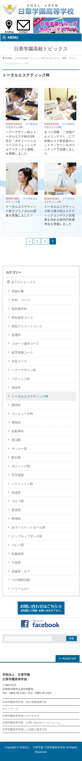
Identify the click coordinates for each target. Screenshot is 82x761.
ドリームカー (21, 588)
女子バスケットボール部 (28, 527)
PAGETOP (69, 658)
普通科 (16, 335)
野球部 (16, 518)
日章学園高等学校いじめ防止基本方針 (24, 729)
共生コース (19, 361)
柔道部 (16, 510)
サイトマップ (10, 708)
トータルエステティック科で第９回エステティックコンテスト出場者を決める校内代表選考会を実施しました (59, 215)
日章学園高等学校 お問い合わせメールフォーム (31, 722)
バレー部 (18, 545)
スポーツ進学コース (25, 343)
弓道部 (16, 562)
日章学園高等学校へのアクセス (20, 715)
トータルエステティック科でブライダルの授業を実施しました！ (21, 211)
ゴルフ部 (18, 501)
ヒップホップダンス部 (27, 536)
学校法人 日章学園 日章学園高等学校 (42, 747)
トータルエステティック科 (22, 126)
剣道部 (16, 492)
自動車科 (18, 431)
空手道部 (18, 475)
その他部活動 (21, 580)
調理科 (16, 405)
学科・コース (21, 300)
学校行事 (18, 291)
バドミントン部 (22, 484)
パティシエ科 (21, 378)
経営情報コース (22, 352)
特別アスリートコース (27, 326)
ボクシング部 (21, 466)
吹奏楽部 (18, 554)
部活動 (16, 440)
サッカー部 (19, 448)
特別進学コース (22, 317)
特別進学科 (19, 309)
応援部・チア (21, 571)
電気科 (16, 422)
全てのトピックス (23, 282)
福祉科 (16, 387)
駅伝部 (16, 457)
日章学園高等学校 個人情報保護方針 (24, 702)
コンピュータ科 (22, 413)
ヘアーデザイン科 (24, 370)
